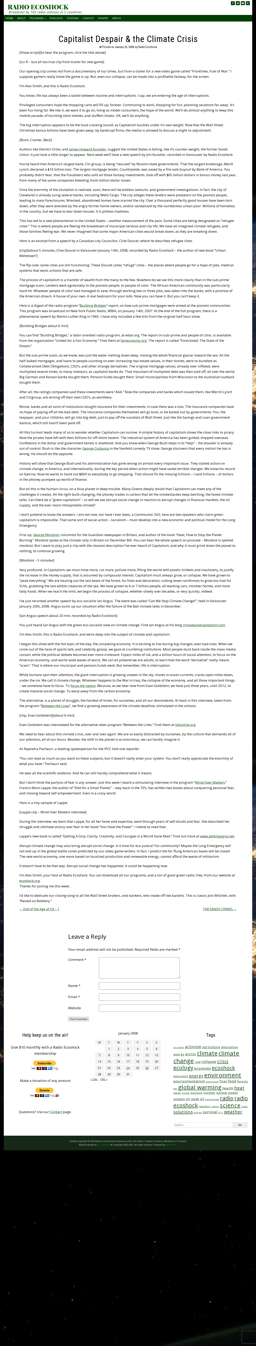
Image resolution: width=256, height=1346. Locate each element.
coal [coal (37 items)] (198, 1062)
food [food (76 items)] (232, 1081)
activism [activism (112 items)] (193, 1046)
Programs (37, 18)
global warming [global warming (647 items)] (200, 1087)
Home (9, 18)
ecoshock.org (29, 880)
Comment (77, 959)
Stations (73, 18)
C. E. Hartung (103, 1144)
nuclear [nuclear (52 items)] (209, 1093)
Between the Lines (55, 705)
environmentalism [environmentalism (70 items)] (189, 1081)
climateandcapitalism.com (204, 625)
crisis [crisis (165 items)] (222, 1061)
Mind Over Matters (210, 782)
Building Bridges (93, 305)
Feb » (103, 1079)
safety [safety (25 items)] (215, 1106)
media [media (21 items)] (186, 1093)
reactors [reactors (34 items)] (205, 1106)
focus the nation (83, 685)
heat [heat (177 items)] (239, 1088)
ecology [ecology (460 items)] (183, 1067)
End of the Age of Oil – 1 (39, 909)
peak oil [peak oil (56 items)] (197, 1099)
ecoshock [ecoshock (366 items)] (223, 1067)
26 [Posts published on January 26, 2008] (147, 1068)
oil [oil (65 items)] (188, 1099)
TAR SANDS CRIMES (220, 909)
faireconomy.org (134, 340)
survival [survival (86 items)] (210, 1112)
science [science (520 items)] (230, 1105)
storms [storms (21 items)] (198, 1112)
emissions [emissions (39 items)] (180, 1076)
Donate (103, 18)
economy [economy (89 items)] (202, 1068)
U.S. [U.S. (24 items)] (220, 1112)
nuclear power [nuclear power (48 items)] (227, 1093)
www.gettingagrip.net (217, 836)
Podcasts (56, 18)
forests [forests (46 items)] (242, 1081)
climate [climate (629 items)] (207, 1053)
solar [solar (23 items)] (244, 1106)
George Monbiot (46, 534)
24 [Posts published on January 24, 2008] (128, 1068)
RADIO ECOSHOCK (38, 7)
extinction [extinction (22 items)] (212, 1081)
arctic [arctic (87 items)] (190, 1054)
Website (74, 1008)
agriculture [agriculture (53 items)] (211, 1047)
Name (74, 985)
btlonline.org (185, 724)
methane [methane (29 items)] (196, 1093)
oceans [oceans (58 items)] (179, 1099)
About (21, 18)
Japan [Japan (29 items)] (177, 1093)
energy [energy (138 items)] (196, 1075)
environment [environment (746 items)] (222, 1075)
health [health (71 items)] (227, 1088)
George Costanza (95, 448)
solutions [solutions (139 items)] (183, 1112)
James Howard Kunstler (87, 149)
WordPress (171, 1144)
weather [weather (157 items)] (233, 1112)
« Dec (94, 1079)
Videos (116, 18)
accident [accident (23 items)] (178, 1047)
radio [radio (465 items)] (227, 1098)
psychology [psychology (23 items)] (212, 1099)
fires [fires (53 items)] (223, 1081)
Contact (88, 18)
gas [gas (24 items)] (175, 1088)
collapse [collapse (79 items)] (209, 1061)
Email (74, 996)
